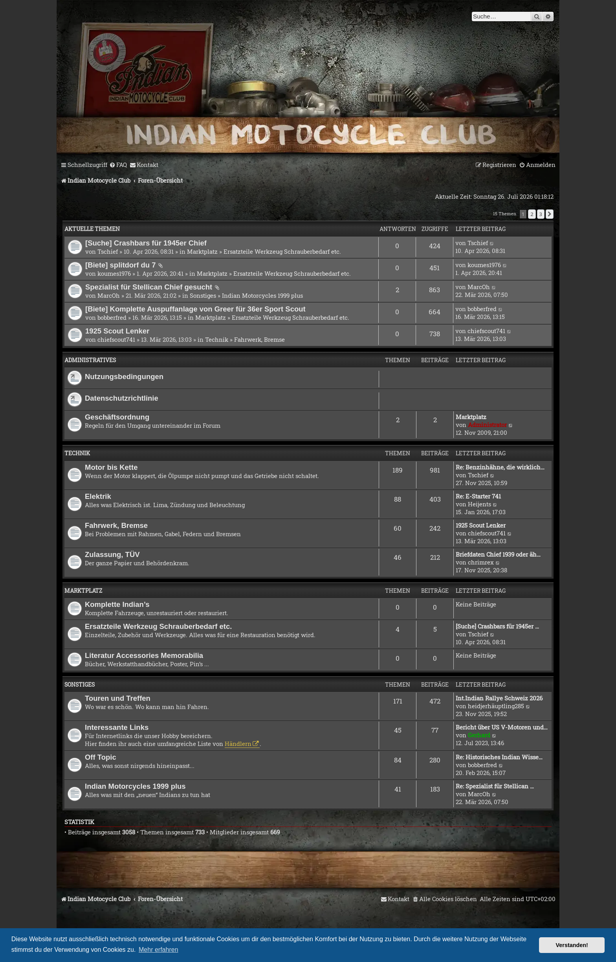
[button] (550, 214)
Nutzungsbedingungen (124, 376)
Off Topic (100, 757)
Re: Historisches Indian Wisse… (499, 757)
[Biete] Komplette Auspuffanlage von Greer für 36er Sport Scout (195, 309)
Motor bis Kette (111, 467)
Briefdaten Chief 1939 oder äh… (498, 554)
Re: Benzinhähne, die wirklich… (500, 467)
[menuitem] (118, 165)
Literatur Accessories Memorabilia (144, 655)
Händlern (238, 744)
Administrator (487, 425)
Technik (216, 339)
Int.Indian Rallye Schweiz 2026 (499, 698)
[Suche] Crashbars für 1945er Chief (146, 243)
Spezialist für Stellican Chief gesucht (148, 287)
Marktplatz (202, 251)
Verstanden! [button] (572, 945)
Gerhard (479, 735)
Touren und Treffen (117, 698)
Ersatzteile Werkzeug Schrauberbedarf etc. (282, 251)
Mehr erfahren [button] (158, 949)
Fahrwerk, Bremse (259, 339)
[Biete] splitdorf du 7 (120, 265)
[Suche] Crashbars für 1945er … (497, 626)
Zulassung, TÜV (112, 554)
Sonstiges (203, 295)
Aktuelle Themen (92, 229)
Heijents (479, 504)
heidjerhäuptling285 (496, 706)
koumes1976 (114, 273)
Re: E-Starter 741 (478, 496)
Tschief (107, 251)
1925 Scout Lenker (117, 331)
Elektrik (98, 496)
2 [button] (531, 214)
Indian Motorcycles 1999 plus (262, 295)
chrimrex (481, 562)
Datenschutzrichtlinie (121, 398)
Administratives (90, 360)
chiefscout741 (116, 339)
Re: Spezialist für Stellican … (495, 786)
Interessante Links (116, 727)
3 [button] (540, 214)
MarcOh (108, 295)
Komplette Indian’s (117, 604)
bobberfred (111, 317)
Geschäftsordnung (117, 417)
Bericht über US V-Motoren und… (502, 727)
